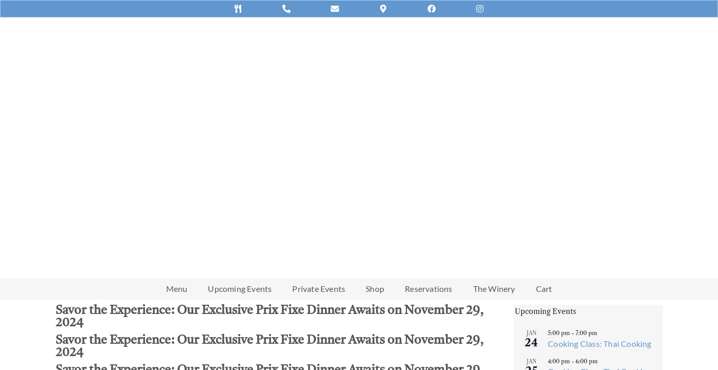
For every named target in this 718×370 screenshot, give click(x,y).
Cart (544, 288)
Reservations (428, 288)
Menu (177, 288)
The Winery (494, 288)
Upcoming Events (240, 288)
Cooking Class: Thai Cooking (599, 343)
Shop (375, 288)
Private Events (318, 288)
